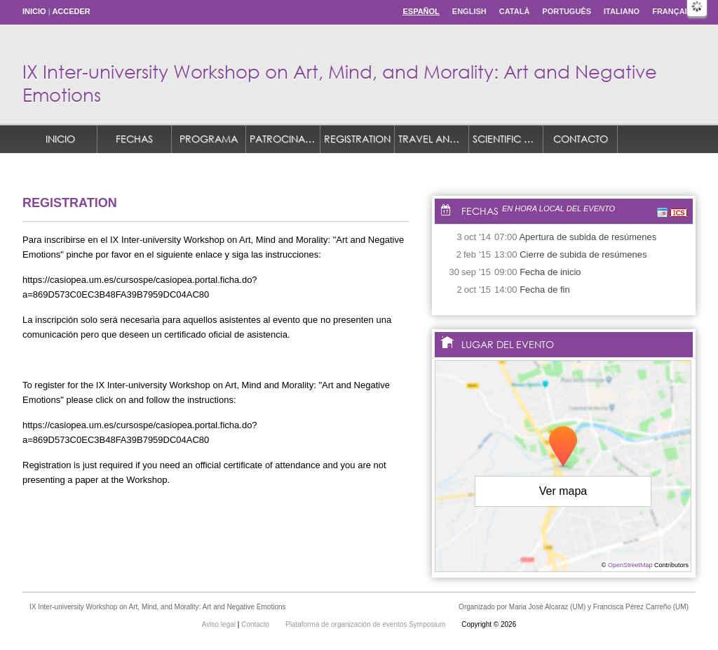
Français (672, 11)
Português (566, 11)
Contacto (580, 138)
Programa (209, 138)
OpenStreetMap (630, 565)
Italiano (621, 11)
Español (420, 11)
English (469, 11)
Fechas (134, 138)
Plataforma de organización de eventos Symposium (366, 624)
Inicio (34, 11)
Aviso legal (220, 624)
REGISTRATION (357, 138)
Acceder (71, 11)
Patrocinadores (285, 138)
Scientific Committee (508, 138)
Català (514, 11)
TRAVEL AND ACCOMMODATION (433, 138)
